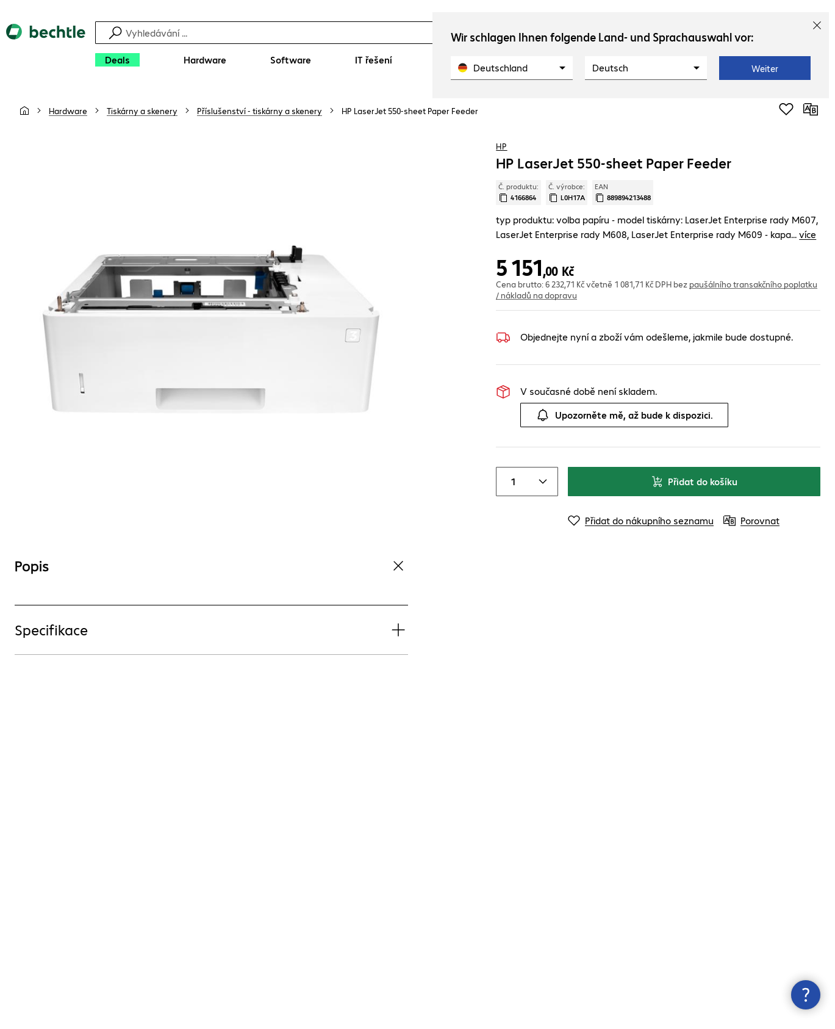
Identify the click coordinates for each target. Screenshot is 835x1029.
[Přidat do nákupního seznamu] (786, 109)
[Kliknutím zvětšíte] (211, 330)
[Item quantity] (511, 482)
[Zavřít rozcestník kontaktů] (805, 994)
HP (501, 145)
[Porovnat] (810, 109)
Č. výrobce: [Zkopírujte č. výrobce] (566, 192)
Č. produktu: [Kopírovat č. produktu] (518, 192)
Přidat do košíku (694, 481)
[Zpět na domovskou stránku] (45, 49)
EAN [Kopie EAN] (623, 192)
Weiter (764, 68)
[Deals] (117, 60)
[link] (410, 110)
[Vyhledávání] (419, 32)
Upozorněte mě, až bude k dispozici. (624, 415)
